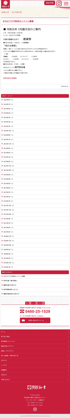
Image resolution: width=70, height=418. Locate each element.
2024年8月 (7, 135)
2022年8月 (7, 179)
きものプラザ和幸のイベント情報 (18, 21)
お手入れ (4, 360)
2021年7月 (7, 223)
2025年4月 (7, 113)
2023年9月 (7, 148)
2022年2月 (7, 197)
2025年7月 (7, 104)
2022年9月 (7, 175)
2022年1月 (7, 201)
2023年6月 (7, 161)
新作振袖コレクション (8, 341)
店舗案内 (4, 370)
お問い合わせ (5, 380)
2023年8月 (7, 153)
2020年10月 (7, 245)
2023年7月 (7, 157)
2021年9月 (7, 219)
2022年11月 (7, 166)
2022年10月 (7, 170)
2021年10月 (7, 214)
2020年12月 (7, 236)
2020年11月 (7, 241)
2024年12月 (7, 131)
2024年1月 (7, 139)
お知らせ (4, 375)
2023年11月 (7, 144)
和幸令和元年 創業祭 (10, 78)
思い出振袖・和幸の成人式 (9, 356)
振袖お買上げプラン (7, 346)
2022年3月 (7, 192)
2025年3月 (7, 117)
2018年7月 (7, 267)
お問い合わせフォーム (35, 319)
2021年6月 (7, 228)
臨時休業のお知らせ (10, 285)
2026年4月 (7, 100)
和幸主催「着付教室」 (11, 281)
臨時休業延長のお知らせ (11, 294)
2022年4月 (7, 188)
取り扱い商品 (5, 336)
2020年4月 (7, 254)
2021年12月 (7, 205)
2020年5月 (7, 250)
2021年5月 (7, 232)
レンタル (4, 365)
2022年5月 (7, 183)
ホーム (3, 332)
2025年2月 (7, 122)
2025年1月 (7, 126)
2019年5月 (7, 258)
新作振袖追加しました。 (11, 289)
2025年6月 (7, 109)
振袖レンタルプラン (7, 351)
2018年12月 (7, 263)
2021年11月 (7, 210)
